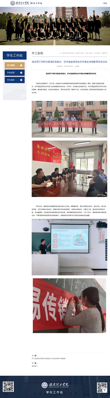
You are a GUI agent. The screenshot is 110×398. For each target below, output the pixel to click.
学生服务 (11, 80)
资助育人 (35, 366)
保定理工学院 (79, 53)
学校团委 (11, 73)
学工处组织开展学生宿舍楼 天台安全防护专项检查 (49, 358)
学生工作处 (89, 53)
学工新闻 (11, 65)
